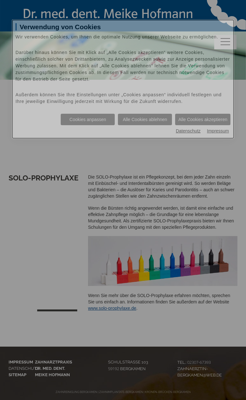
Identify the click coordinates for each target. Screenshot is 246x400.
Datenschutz (188, 130)
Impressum (218, 130)
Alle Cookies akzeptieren (202, 119)
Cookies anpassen (88, 119)
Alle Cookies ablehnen (145, 119)
